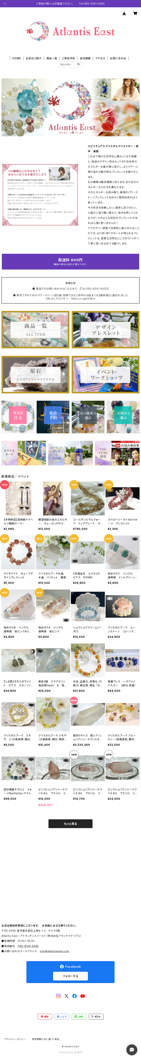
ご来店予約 (68, 58)
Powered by (70, 1052)
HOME (16, 58)
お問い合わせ (118, 58)
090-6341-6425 (28, 946)
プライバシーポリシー (15, 1039)
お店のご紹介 (34, 58)
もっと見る (70, 824)
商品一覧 (51, 58)
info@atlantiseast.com (54, 951)
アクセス (100, 58)
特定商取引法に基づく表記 (45, 1039)
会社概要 (85, 58)
